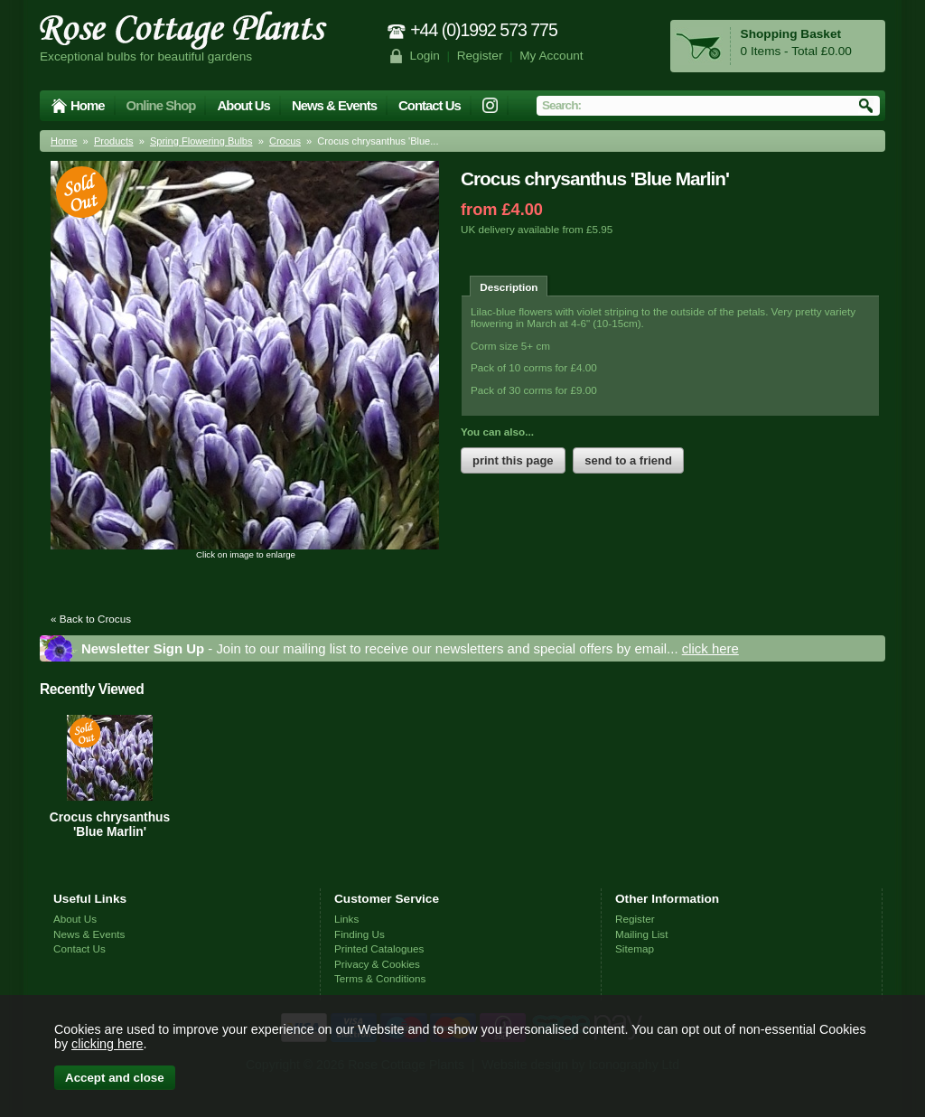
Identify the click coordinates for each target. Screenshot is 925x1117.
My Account (551, 55)
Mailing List (641, 934)
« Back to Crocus (91, 618)
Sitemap (634, 948)
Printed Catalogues (379, 948)
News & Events (334, 105)
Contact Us (429, 105)
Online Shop (161, 105)
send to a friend (628, 460)
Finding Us (359, 934)
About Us (243, 105)
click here (710, 648)
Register (480, 55)
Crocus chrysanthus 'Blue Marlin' (110, 824)
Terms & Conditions (379, 978)
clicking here (107, 1044)
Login (425, 55)
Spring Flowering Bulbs (201, 141)
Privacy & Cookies (377, 964)
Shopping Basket (791, 34)
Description (508, 287)
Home (87, 105)
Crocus (285, 141)
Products (114, 141)
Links (346, 919)
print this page (513, 460)
